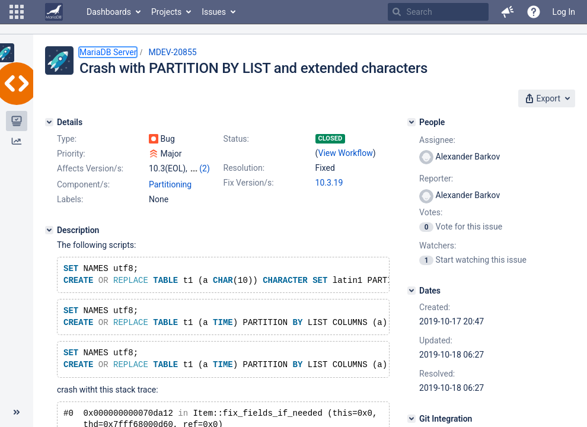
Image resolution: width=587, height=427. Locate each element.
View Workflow (345, 153)
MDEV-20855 (172, 52)
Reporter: (436, 178)
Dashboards (109, 12)
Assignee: (437, 140)
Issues (214, 12)
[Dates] (411, 290)
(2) (204, 168)
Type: (66, 139)
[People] (411, 122)
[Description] (49, 230)
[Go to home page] (54, 12)
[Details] (49, 122)
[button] (16, 12)
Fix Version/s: (249, 182)
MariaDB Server (107, 52)
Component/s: (83, 184)
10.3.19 (329, 182)
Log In (564, 12)
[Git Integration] (411, 419)
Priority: (71, 153)
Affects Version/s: (90, 168)
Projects (166, 12)
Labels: (70, 199)
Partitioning (170, 184)
